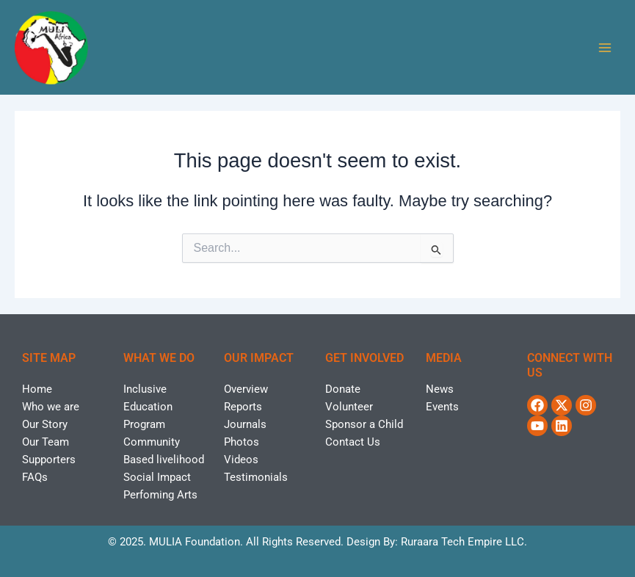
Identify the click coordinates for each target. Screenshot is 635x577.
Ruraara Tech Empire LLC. (464, 541)
